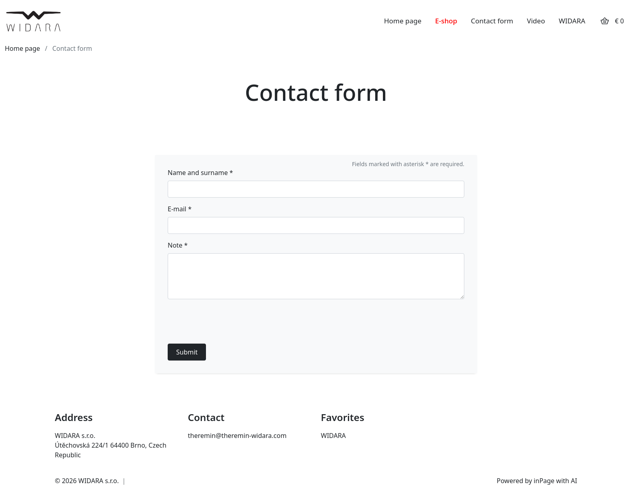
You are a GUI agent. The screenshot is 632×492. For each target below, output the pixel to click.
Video (536, 20)
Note (178, 245)
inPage (544, 480)
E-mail (179, 208)
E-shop (446, 20)
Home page (403, 20)
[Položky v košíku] (605, 21)
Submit (187, 352)
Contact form (492, 20)
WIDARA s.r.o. (98, 480)
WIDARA (572, 20)
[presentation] (229, 321)
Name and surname (200, 172)
